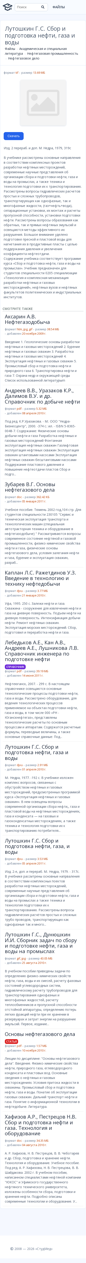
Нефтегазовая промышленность (52, 53)
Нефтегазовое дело (23, 58)
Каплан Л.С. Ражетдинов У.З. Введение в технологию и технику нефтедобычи (40, 578)
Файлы (59, 7)
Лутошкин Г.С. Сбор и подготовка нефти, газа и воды (36, 752)
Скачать (14, 136)
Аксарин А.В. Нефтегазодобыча (27, 319)
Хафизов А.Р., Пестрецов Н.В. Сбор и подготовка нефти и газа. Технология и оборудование (40, 1125)
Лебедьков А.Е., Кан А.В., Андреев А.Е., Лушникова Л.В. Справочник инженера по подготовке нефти (41, 650)
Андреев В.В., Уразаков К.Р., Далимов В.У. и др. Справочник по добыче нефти (42, 396)
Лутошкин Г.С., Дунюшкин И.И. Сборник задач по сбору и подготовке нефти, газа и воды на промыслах (41, 942)
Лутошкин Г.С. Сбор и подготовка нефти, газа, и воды (37, 846)
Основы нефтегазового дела (40, 1033)
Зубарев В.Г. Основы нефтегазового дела (30, 487)
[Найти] (43, 7)
